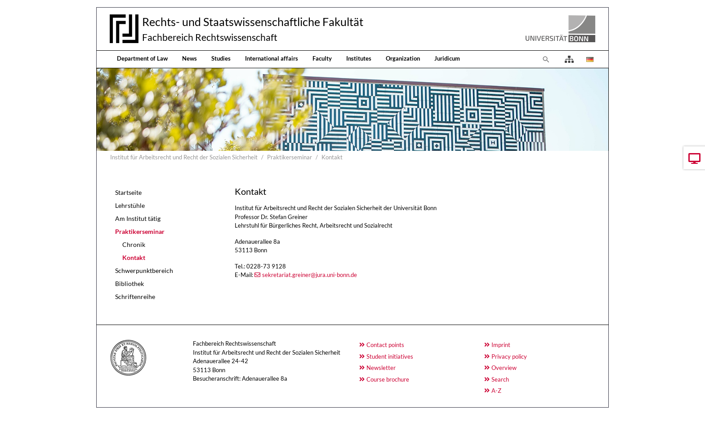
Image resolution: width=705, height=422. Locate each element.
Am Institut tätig (138, 218)
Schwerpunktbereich (144, 270)
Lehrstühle (130, 205)
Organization (403, 58)
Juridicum (447, 58)
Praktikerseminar (140, 231)
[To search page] (546, 59)
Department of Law (142, 58)
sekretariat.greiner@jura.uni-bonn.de (309, 274)
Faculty (322, 58)
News (189, 58)
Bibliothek (129, 283)
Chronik (133, 244)
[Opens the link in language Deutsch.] (589, 59)
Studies (221, 58)
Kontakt (133, 257)
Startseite (128, 192)
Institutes (358, 58)
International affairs (271, 58)
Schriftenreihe (135, 296)
